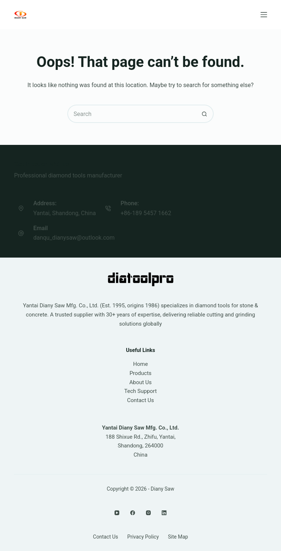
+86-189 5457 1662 (146, 213)
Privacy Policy (143, 537)
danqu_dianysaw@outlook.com (74, 237)
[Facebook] (132, 512)
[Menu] (264, 14)
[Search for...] (131, 114)
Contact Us (140, 400)
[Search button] (204, 114)
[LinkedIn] (164, 512)
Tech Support (140, 391)
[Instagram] (148, 512)
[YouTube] (117, 512)
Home (140, 364)
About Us (140, 382)
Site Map (178, 537)
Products (140, 373)
